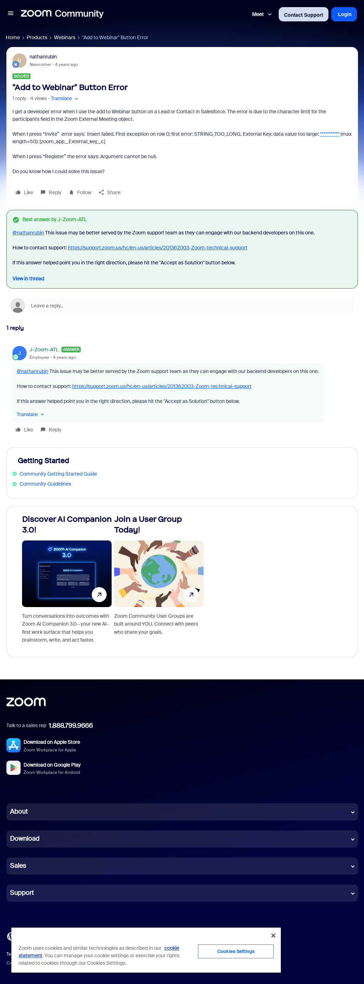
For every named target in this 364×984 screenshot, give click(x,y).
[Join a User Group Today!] (159, 581)
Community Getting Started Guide (58, 474)
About (19, 811)
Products (37, 37)
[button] (10, 14)
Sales (18, 865)
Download (24, 838)
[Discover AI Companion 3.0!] (67, 581)
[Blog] (11, 935)
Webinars (64, 37)
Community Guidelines (45, 484)
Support (22, 893)
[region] (146, 950)
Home (13, 37)
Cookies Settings (236, 951)
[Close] (273, 935)
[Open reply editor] (182, 305)
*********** (329, 134)
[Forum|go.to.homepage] (62, 14)
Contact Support (303, 15)
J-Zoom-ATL (44, 349)
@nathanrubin (28, 232)
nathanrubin (43, 56)
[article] (182, 390)
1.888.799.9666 (71, 725)
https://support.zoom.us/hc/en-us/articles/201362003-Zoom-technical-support (157, 247)
